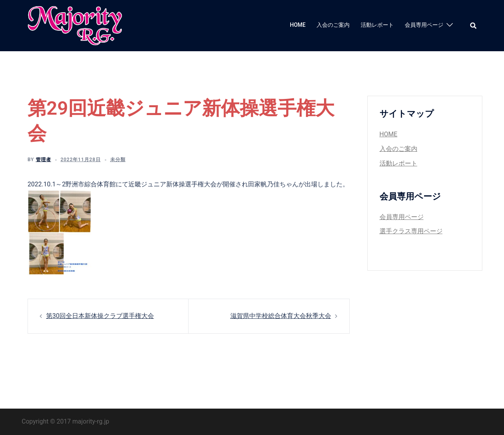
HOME (298, 25)
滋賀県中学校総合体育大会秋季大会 (280, 316)
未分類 (118, 159)
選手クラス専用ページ (411, 231)
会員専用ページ (424, 25)
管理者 (43, 159)
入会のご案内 (333, 25)
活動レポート (377, 25)
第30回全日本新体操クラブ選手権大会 (100, 316)
